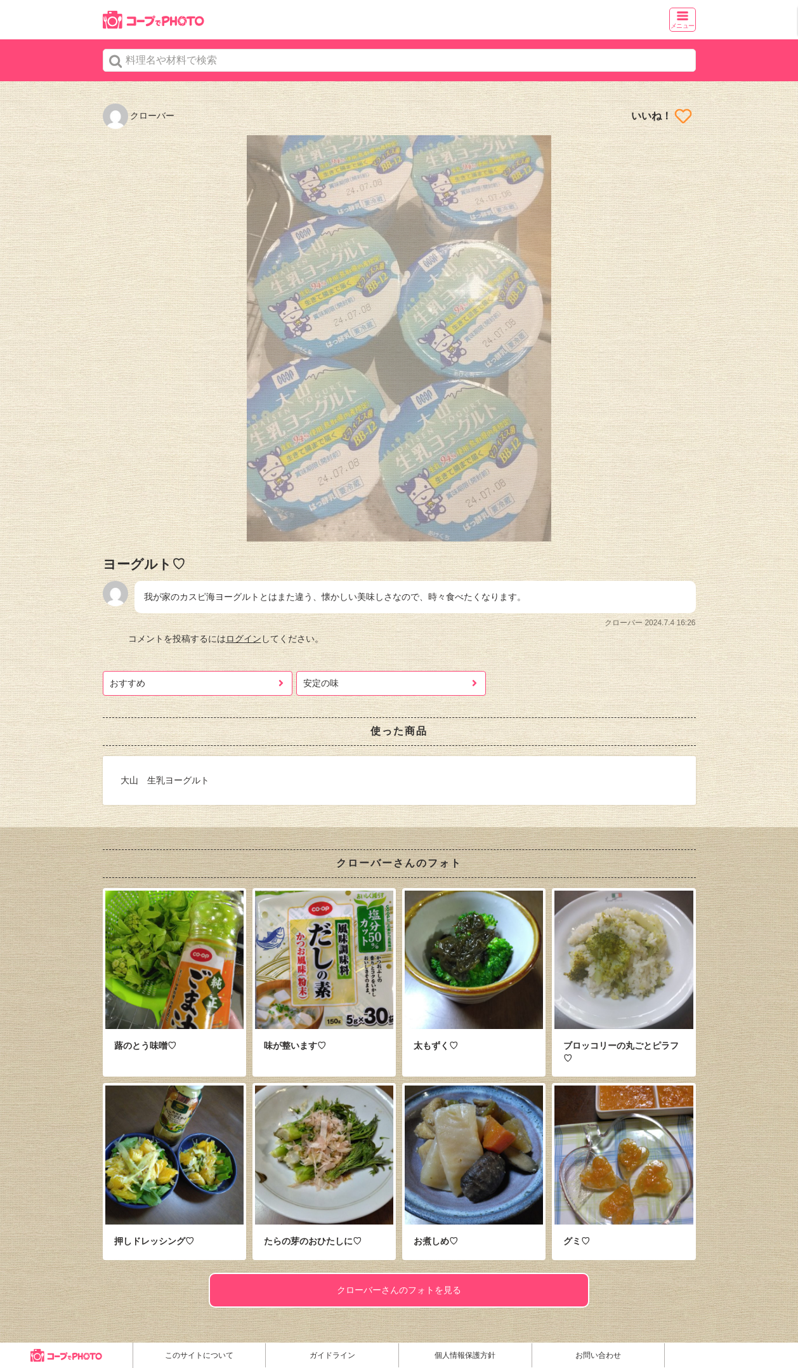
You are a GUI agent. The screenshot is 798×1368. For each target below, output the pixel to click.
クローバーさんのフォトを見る (399, 1290)
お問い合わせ (598, 1355)
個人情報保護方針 (465, 1355)
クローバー (139, 115)
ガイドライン (332, 1355)
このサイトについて (199, 1355)
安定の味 (321, 683)
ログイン (243, 639)
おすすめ (127, 683)
